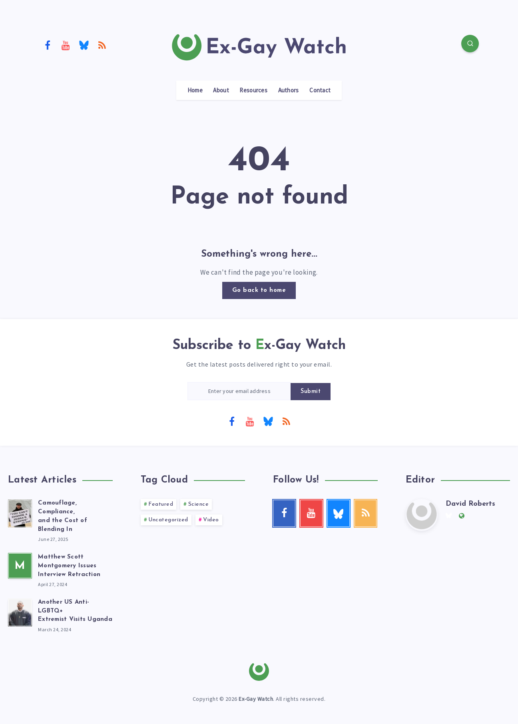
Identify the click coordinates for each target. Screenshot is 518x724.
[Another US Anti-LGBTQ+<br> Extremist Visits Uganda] (20, 611)
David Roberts (470, 504)
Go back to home (259, 290)
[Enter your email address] (239, 391)
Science (198, 504)
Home (195, 90)
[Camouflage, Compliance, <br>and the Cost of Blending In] (20, 512)
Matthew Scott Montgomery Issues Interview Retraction (69, 566)
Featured (160, 504)
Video (211, 520)
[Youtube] (66, 45)
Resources (253, 90)
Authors (288, 90)
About (221, 90)
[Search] (470, 43)
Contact (320, 90)
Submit (311, 392)
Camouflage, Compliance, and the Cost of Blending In (62, 516)
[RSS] (102, 45)
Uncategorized (168, 520)
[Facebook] (47, 45)
